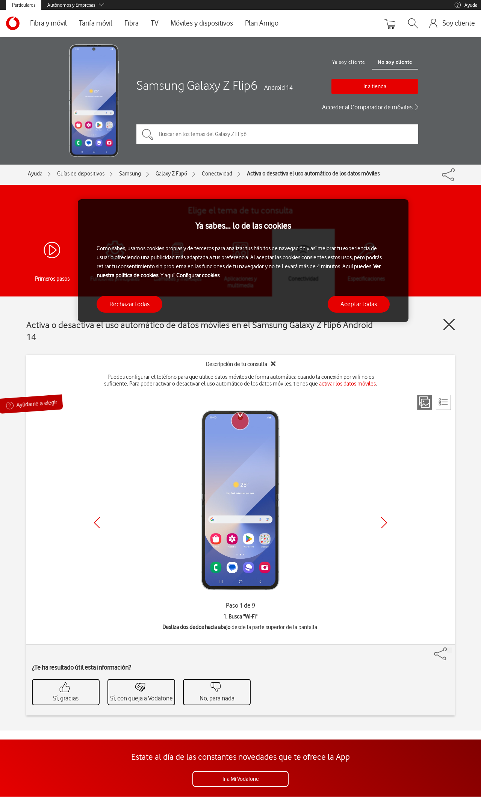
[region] (243, 260)
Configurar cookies (197, 275)
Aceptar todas (358, 304)
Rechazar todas (129, 304)
